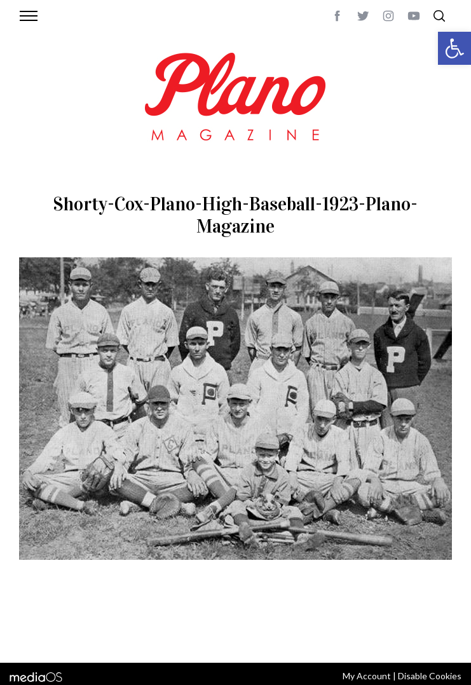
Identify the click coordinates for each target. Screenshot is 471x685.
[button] (454, 48)
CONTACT (89, 621)
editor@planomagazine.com (197, 636)
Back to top (430, 621)
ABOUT (51, 621)
